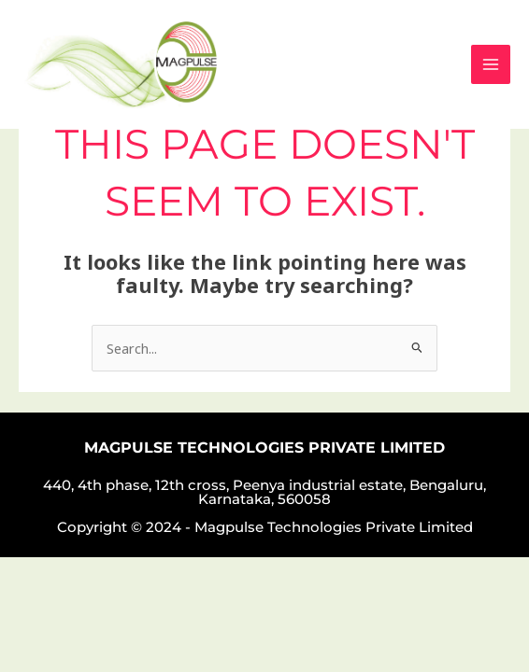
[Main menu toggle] (490, 64)
